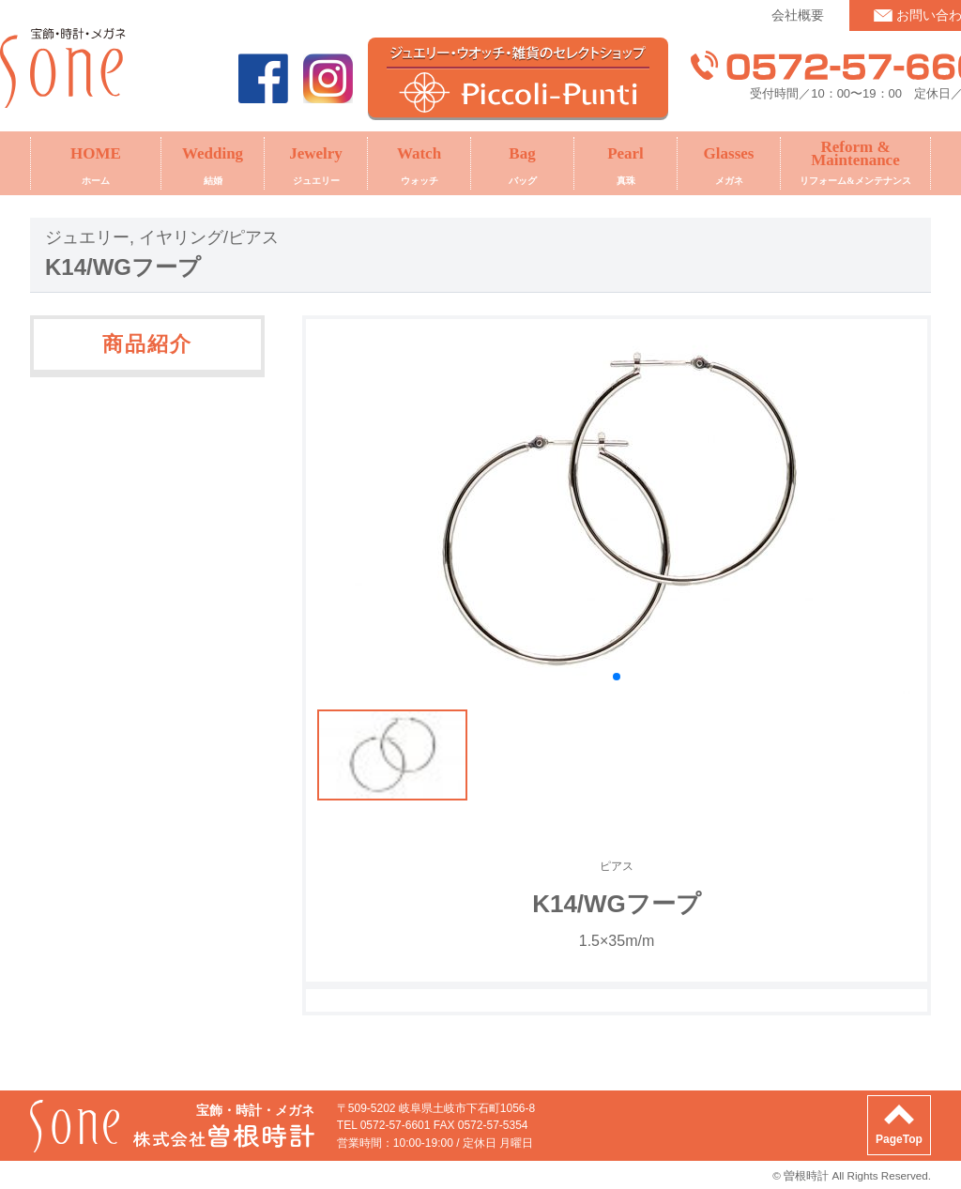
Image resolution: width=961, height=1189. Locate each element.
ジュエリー (87, 237)
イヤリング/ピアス (209, 237)
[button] (616, 676)
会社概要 (797, 15)
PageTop (899, 1139)
